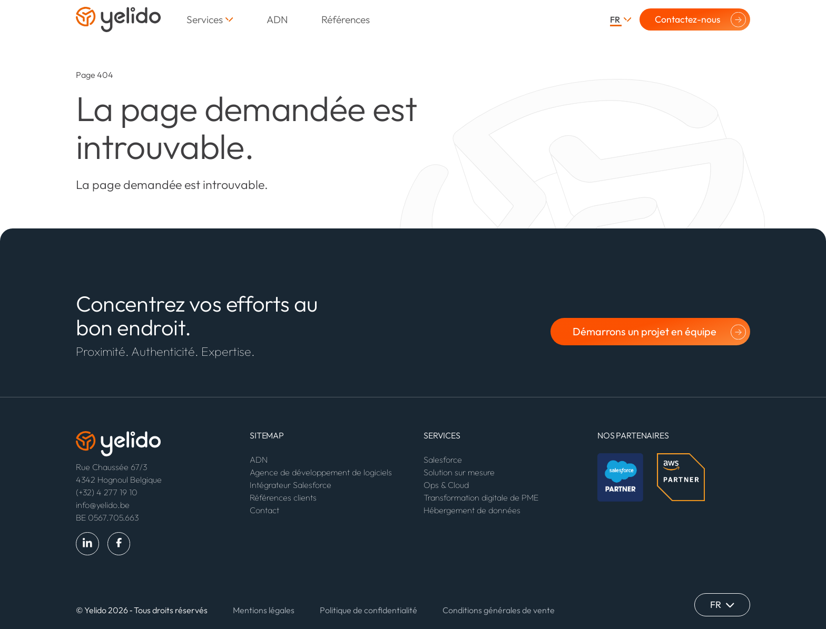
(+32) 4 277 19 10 (106, 492)
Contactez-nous (688, 19)
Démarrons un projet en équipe (644, 331)
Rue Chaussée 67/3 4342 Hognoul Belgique (119, 473)
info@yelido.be (103, 505)
